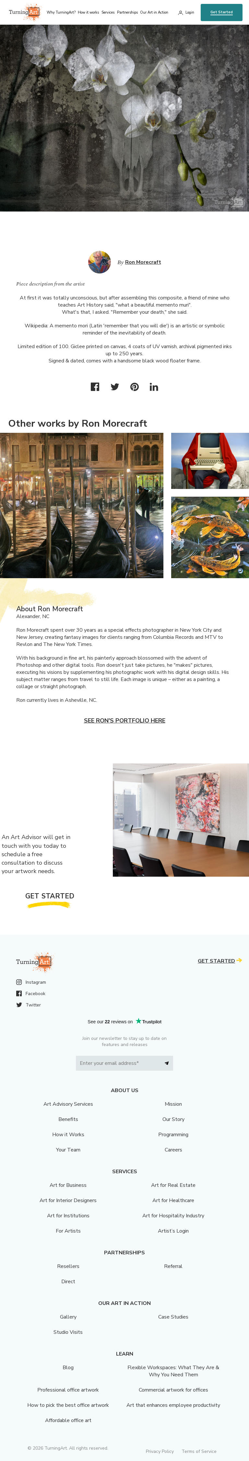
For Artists (68, 1231)
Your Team (68, 1149)
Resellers (68, 1266)
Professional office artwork (68, 1390)
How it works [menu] (88, 12)
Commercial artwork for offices (173, 1390)
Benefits (68, 1119)
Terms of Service (199, 1451)
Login (189, 12)
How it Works (68, 1134)
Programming (173, 1134)
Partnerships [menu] (127, 12)
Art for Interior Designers (68, 1200)
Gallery (68, 1317)
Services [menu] (107, 12)
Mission (173, 1104)
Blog (68, 1367)
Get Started (221, 12)
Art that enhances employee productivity (173, 1405)
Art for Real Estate (173, 1185)
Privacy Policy (160, 1451)
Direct (68, 1281)
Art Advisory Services (68, 1104)
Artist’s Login (173, 1231)
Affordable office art (68, 1420)
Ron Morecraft (143, 262)
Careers (173, 1149)
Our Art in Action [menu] (154, 12)
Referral (173, 1266)
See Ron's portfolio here (124, 720)
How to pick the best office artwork (68, 1405)
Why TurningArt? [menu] (61, 12)
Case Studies (173, 1317)
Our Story (173, 1119)
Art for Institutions (68, 1215)
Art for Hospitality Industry (173, 1215)
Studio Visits (68, 1332)
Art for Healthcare (173, 1200)
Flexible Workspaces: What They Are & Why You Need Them (173, 1371)
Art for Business (68, 1185)
